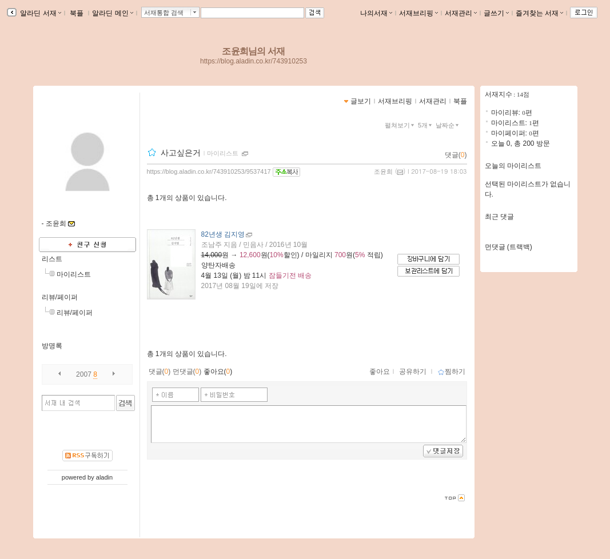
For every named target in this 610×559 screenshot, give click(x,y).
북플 (77, 13)
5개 (426, 125)
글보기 (360, 101)
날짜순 (448, 125)
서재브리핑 (418, 13)
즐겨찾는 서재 (539, 13)
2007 (83, 374)
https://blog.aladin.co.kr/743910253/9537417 (209, 171)
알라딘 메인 (112, 13)
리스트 (52, 259)
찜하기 (451, 372)
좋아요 (379, 372)
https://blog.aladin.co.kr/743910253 (253, 61)
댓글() (456, 155)
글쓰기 (496, 13)
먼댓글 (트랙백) (508, 247)
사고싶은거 (181, 152)
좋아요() (218, 372)
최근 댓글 (499, 217)
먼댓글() (187, 372)
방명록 (52, 346)
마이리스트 (74, 274)
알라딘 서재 (39, 13)
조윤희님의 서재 (253, 51)
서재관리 (461, 13)
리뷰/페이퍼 (60, 297)
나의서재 (376, 13)
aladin (104, 477)
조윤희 (383, 171)
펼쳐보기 (400, 125)
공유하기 (412, 372)
